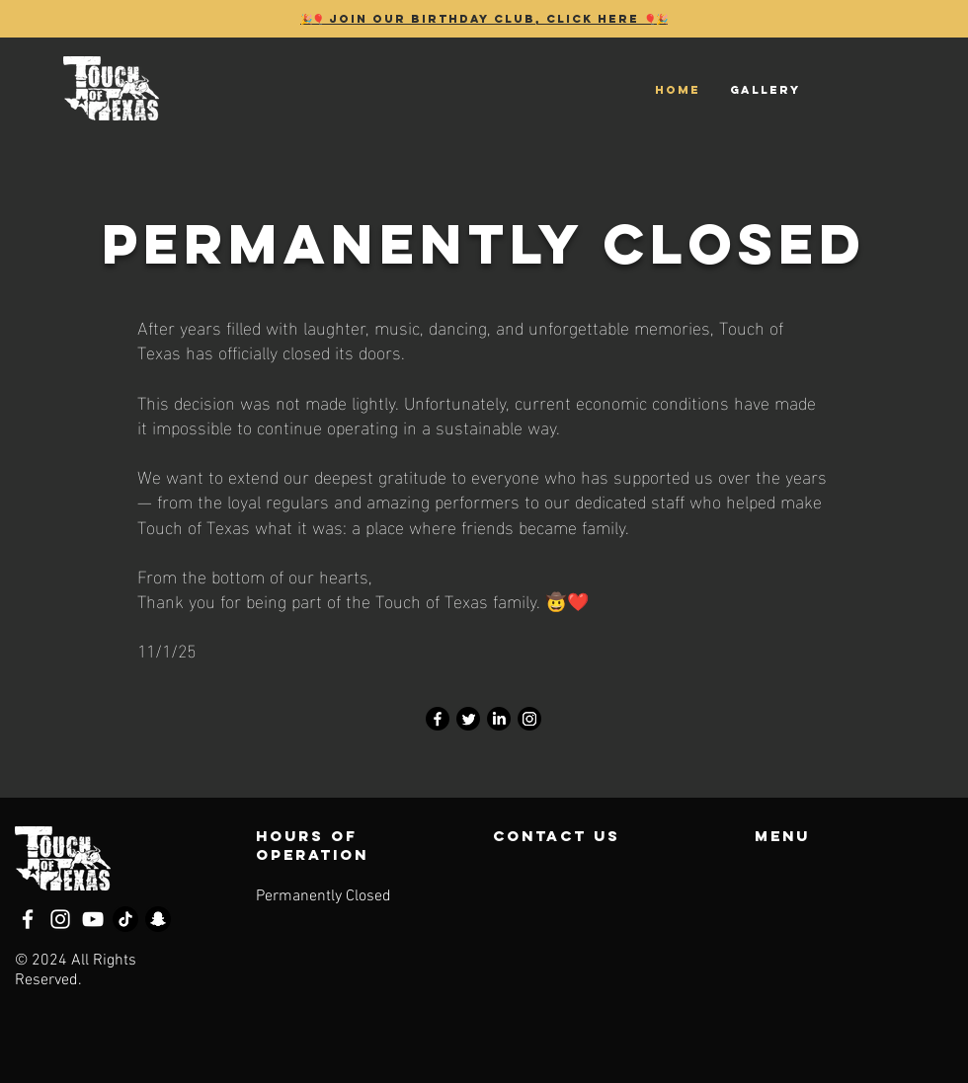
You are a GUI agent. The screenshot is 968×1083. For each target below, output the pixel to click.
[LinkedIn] (499, 719)
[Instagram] (529, 719)
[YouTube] (93, 919)
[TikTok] (125, 919)
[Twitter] (468, 719)
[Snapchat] (158, 919)
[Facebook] (437, 719)
